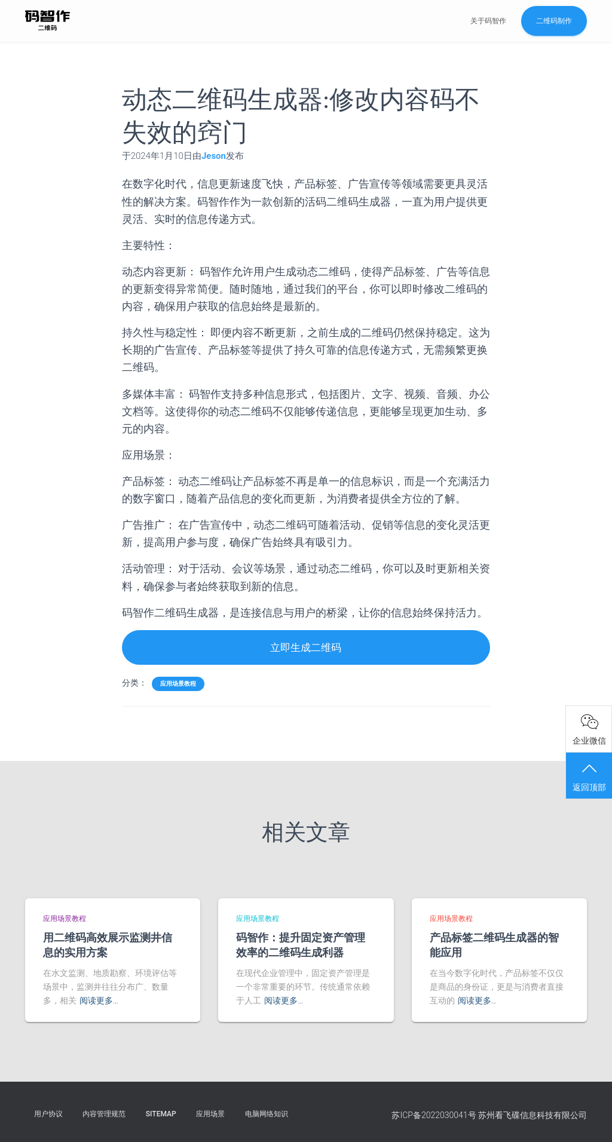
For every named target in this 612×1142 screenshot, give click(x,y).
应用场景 (210, 1114)
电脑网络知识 (266, 1114)
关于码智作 (488, 21)
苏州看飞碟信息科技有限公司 (532, 1115)
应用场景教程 (178, 684)
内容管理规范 (104, 1114)
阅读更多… (98, 1000)
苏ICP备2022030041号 (433, 1115)
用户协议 (48, 1114)
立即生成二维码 (306, 647)
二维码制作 (554, 21)
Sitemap (161, 1114)
